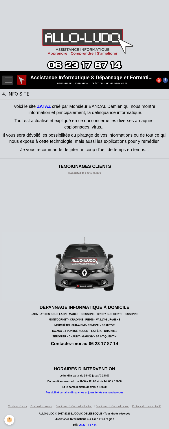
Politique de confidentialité (146, 406)
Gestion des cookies (41, 406)
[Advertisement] (80, 10)
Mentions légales (17, 406)
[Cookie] (9, 420)
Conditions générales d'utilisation (74, 406)
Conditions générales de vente (112, 406)
